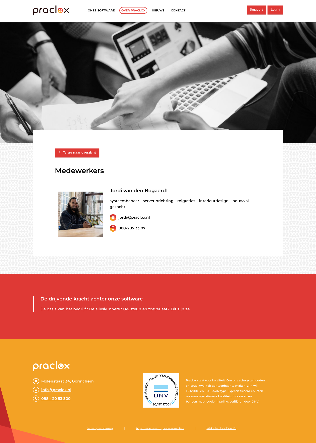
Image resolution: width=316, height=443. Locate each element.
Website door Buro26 (221, 428)
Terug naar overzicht (77, 152)
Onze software (101, 10)
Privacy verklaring (100, 428)
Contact (178, 10)
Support (256, 9)
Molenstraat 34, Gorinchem (63, 381)
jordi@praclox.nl (134, 217)
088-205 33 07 (131, 228)
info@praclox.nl (52, 390)
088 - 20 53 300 (51, 398)
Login (275, 9)
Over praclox (133, 10)
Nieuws (158, 10)
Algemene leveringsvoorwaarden (160, 428)
